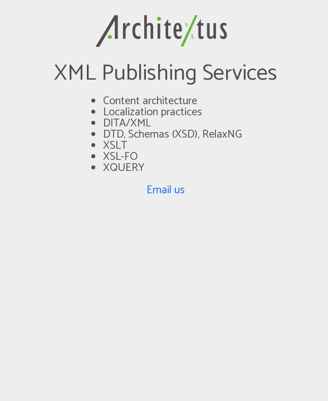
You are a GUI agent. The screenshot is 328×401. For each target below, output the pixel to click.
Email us (165, 190)
